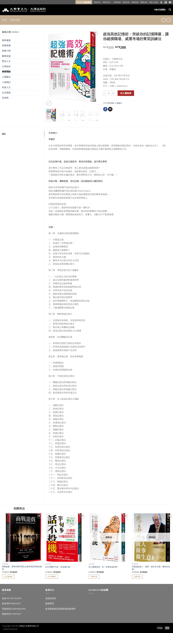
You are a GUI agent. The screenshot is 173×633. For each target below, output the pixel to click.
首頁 (4, 19)
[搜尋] (170, 9)
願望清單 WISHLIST (11, 603)
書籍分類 (107, 2)
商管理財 (15, 19)
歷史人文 (6, 61)
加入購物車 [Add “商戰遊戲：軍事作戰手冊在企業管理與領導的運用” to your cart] (8, 576)
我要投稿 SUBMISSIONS (14, 608)
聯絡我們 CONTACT (12, 614)
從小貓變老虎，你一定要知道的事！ (104, 567)
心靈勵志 (118, 103)
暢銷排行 (97, 2)
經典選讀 (117, 2)
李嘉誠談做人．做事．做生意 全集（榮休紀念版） (151, 567)
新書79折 (6, 50)
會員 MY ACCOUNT (12, 598)
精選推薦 (6, 45)
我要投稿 (135, 2)
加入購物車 (125, 93)
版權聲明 (49, 603)
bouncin (14, 629)
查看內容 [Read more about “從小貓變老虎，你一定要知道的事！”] (94, 576)
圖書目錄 (143, 2)
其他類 (5, 97)
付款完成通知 (160, 9)
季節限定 (84, 2)
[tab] (23, 134)
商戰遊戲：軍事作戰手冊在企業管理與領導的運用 (22, 567)
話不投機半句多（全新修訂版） (58, 567)
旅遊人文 (6, 87)
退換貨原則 (50, 598)
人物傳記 (6, 82)
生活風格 (6, 92)
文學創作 (6, 66)
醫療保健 (6, 56)
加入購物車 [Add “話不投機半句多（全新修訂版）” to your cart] (51, 576)
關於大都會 (153, 2)
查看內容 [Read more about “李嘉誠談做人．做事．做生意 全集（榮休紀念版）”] (137, 576)
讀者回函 (126, 2)
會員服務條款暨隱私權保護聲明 (60, 608)
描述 (4, 134)
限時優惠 (6, 40)
